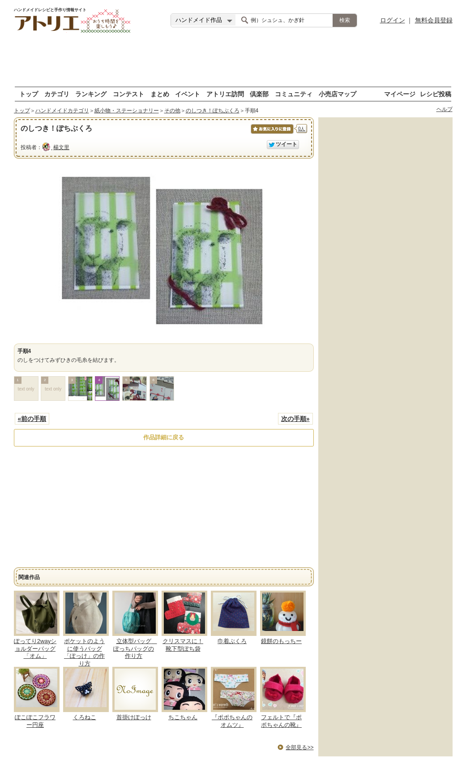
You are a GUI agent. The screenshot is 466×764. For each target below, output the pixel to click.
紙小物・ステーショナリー (126, 110)
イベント (187, 94)
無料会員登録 (434, 20)
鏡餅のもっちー (281, 641)
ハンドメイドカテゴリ (62, 110)
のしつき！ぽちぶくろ (212, 110)
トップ (28, 94)
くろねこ (84, 717)
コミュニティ (293, 94)
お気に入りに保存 (271, 133)
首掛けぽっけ (133, 717)
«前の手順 (32, 418)
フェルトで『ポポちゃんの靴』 (281, 721)
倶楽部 (259, 94)
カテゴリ (56, 94)
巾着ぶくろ (232, 641)
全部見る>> (299, 747)
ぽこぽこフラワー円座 (35, 721)
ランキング (91, 94)
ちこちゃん (182, 717)
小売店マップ (337, 94)
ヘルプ (444, 109)
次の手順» (295, 418)
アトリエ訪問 (225, 94)
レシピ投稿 (435, 94)
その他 (172, 110)
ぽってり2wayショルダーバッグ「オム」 (35, 649)
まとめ (159, 94)
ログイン (392, 20)
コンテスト (128, 94)
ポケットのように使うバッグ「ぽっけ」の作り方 (84, 652)
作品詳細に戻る (163, 437)
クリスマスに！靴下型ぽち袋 (182, 645)
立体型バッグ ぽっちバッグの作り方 (135, 649)
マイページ (399, 94)
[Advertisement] (233, 60)
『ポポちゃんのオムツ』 (232, 721)
